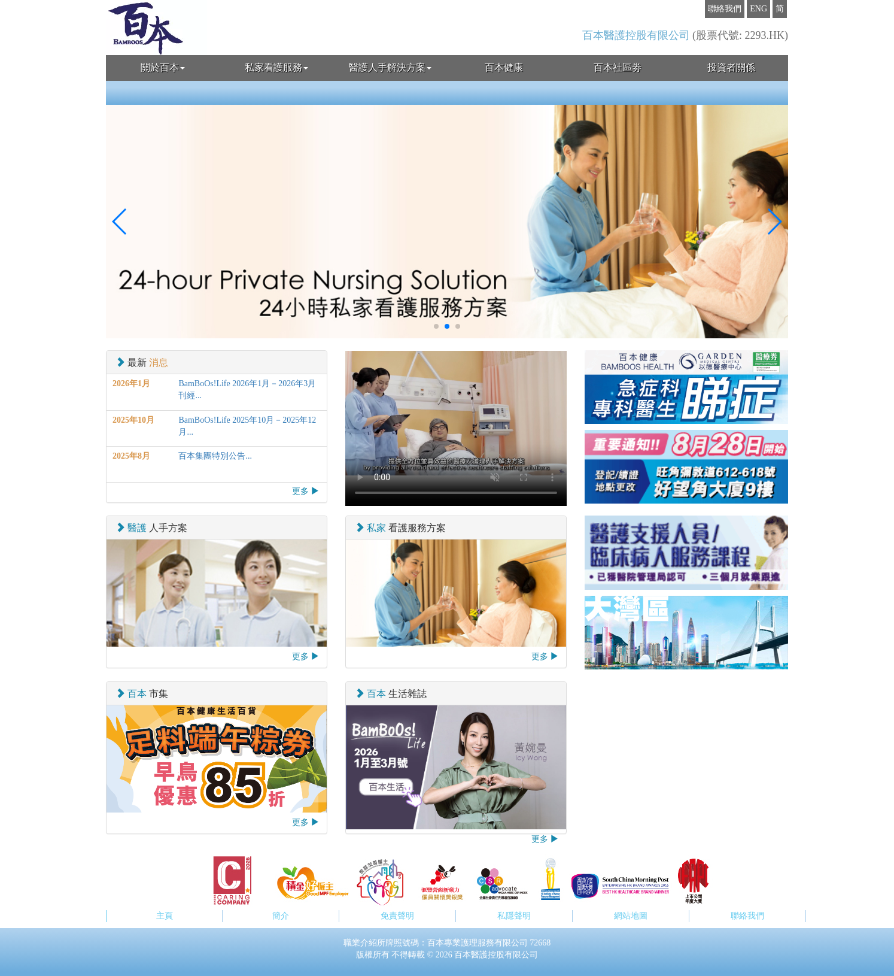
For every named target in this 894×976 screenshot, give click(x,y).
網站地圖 (630, 915)
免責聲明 (397, 915)
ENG (758, 8)
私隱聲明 (514, 915)
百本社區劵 (617, 67)
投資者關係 (731, 67)
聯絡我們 (724, 8)
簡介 (280, 915)
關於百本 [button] (163, 67)
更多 (306, 491)
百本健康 (504, 67)
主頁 (164, 915)
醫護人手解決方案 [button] (390, 67)
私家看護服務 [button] (276, 67)
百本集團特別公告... (215, 455)
